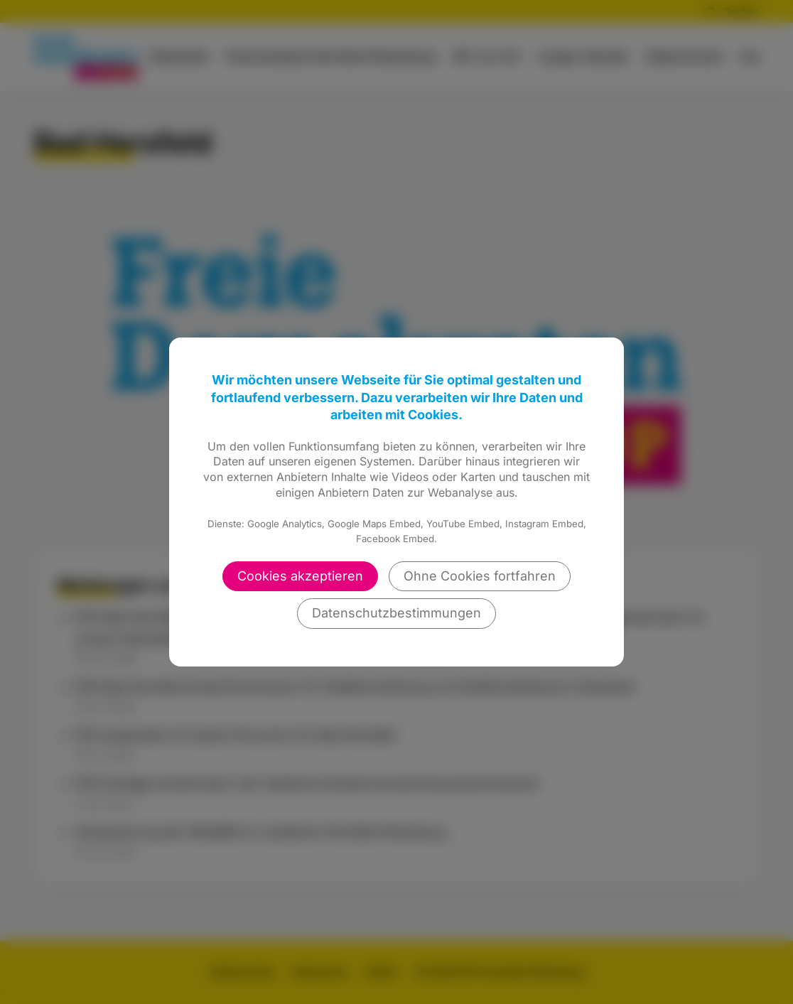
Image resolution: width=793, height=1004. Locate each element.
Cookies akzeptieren (300, 575)
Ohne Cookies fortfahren (480, 575)
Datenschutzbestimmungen (396, 612)
